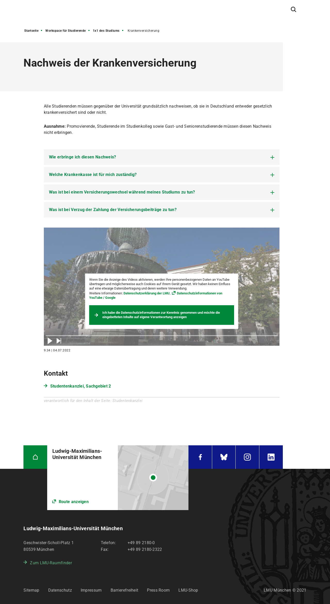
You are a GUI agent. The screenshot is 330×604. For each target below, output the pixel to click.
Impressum (91, 590)
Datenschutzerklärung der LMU (146, 293)
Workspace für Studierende (65, 31)
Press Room (158, 590)
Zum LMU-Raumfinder (51, 562)
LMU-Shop (188, 590)
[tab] (161, 157)
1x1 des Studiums (106, 31)
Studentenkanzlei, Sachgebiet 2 (80, 386)
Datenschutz (60, 590)
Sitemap (31, 590)
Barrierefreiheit (124, 590)
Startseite (31, 31)
